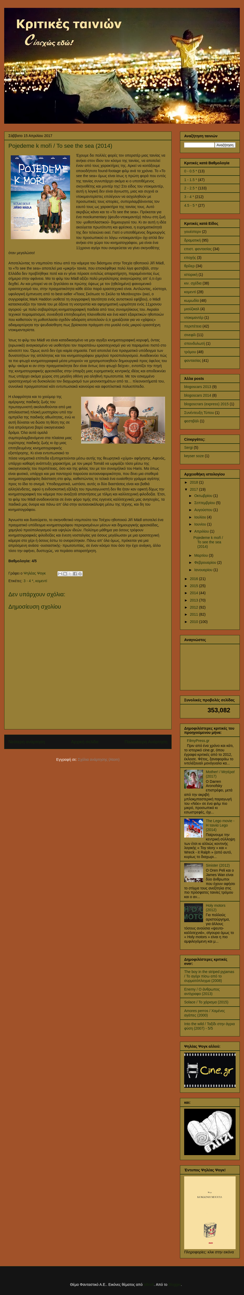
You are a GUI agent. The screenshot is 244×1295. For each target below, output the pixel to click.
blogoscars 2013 (197, 387)
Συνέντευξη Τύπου (199, 413)
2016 (194, 579)
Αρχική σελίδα (85, 741)
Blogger (174, 1284)
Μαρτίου (201, 555)
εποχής (190, 257)
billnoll (149, 1284)
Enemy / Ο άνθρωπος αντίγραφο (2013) (202, 991)
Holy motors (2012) (216, 907)
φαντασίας (192, 360)
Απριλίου (202, 531)
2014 (194, 593)
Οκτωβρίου (203, 496)
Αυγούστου (203, 510)
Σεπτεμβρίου (205, 503)
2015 (194, 586)
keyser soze (194, 456)
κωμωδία (191, 300)
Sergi (188, 447)
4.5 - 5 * (190, 205)
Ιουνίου (200, 524)
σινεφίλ (190, 335)
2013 (194, 600)
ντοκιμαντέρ (193, 317)
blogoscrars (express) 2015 (206, 404)
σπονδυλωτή (194, 343)
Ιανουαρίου (203, 570)
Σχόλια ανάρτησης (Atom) (99, 759)
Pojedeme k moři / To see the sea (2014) (208, 542)
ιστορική (191, 274)
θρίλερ (189, 266)
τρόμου (190, 352)
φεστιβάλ (191, 421)
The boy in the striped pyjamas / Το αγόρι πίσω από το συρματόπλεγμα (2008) (209, 976)
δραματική (192, 240)
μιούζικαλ (191, 309)
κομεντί (41, 581)
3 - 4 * (28, 581)
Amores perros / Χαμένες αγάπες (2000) (204, 1013)
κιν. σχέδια (192, 283)
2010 (194, 622)
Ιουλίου (200, 517)
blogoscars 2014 (197, 395)
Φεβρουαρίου (205, 562)
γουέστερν (192, 232)
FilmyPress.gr (198, 741)
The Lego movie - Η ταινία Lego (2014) (220, 825)
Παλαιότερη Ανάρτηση (146, 741)
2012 (194, 607)
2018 (194, 482)
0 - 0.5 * (190, 171)
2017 (194, 489)
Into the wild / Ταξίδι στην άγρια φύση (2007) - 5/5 (209, 1026)
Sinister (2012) (218, 865)
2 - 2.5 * (190, 188)
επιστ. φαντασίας (198, 249)
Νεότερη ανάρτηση (26, 741)
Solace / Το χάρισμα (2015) (206, 1002)
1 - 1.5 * (190, 180)
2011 (194, 614)
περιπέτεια (192, 326)
